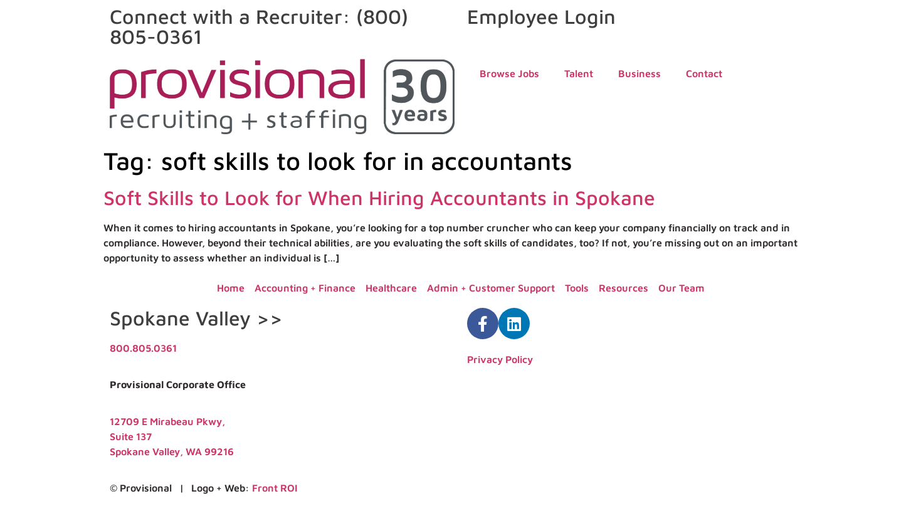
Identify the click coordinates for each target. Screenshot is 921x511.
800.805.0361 (143, 348)
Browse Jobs (509, 73)
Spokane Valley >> (196, 318)
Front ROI (275, 487)
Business (639, 73)
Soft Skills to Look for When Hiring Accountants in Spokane (379, 197)
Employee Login (541, 16)
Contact (704, 73)
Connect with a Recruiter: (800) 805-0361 (259, 26)
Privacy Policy (500, 359)
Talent (578, 73)
